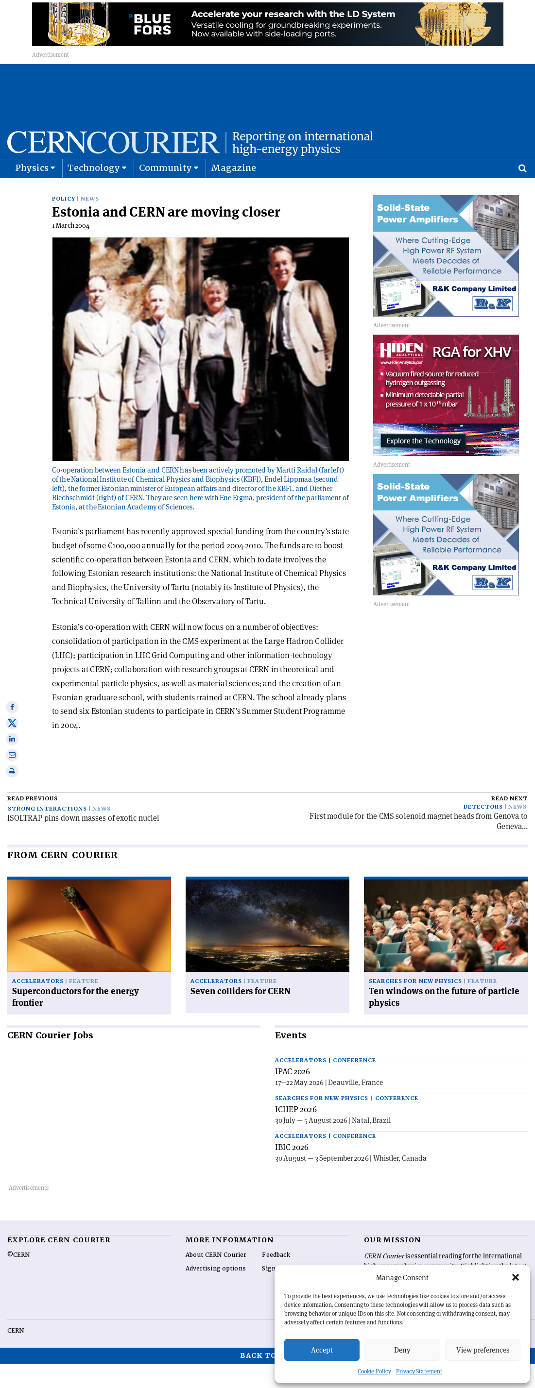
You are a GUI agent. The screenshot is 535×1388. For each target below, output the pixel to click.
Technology (94, 192)
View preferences (482, 1349)
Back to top (267, 1379)
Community (165, 192)
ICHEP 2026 (296, 1133)
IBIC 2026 (292, 1171)
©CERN (18, 1279)
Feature (84, 1005)
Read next (509, 823)
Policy (63, 223)
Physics (32, 192)
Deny (402, 1349)
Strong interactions (47, 833)
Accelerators (38, 1005)
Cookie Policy (374, 1371)
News (90, 223)
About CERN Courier (216, 1279)
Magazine (234, 192)
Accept (322, 1349)
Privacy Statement (419, 1371)
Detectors (483, 831)
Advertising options (216, 1293)
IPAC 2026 (293, 1095)
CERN (15, 1355)
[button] (515, 1277)
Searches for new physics (415, 1005)
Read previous (32, 823)
